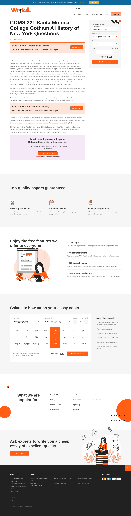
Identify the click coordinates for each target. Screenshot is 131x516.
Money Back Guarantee (16, 478)
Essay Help (33, 483)
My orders (79, 8)
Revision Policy (14, 491)
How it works (77, 14)
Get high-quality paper (47, 153)
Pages (94, 48)
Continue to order (77, 354)
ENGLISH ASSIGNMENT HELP (63, 478)
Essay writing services (36, 485)
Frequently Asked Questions (18, 486)
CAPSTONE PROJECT (84, 483)
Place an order (19, 453)
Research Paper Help (60, 483)
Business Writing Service (85, 478)
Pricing (86, 14)
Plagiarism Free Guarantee (17, 483)
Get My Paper (76, 47)
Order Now (94, 2)
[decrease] (94, 52)
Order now (116, 14)
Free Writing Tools (96, 14)
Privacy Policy (14, 481)
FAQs (106, 14)
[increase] (116, 52)
